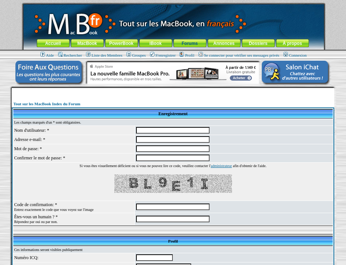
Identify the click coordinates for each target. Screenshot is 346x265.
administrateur (221, 166)
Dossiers (258, 43)
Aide (47, 55)
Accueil (53, 43)
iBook (155, 43)
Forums (190, 43)
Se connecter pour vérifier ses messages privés (239, 55)
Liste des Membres (104, 55)
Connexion (295, 55)
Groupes (136, 55)
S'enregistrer (163, 55)
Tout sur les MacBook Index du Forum (46, 104)
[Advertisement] (173, 90)
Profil (186, 55)
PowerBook (121, 43)
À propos (292, 43)
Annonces (224, 43)
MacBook (87, 43)
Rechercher (70, 55)
